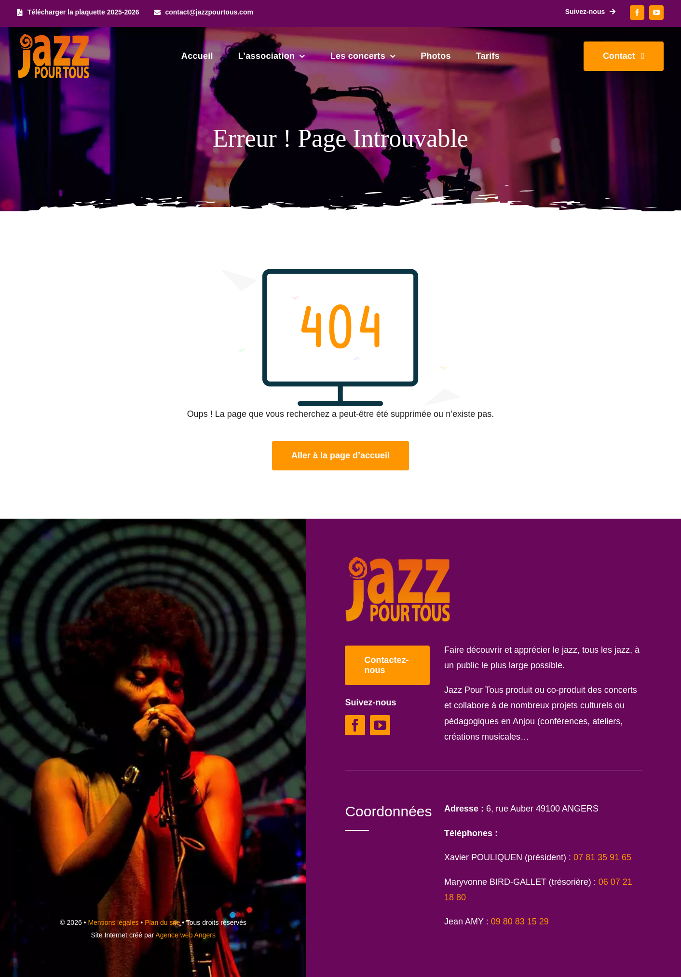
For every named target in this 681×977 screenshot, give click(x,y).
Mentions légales (113, 922)
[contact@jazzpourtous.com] (203, 12)
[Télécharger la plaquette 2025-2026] (78, 12)
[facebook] (637, 12)
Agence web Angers (185, 935)
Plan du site (162, 922)
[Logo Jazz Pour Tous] (53, 38)
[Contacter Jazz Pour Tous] (624, 56)
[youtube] (656, 12)
